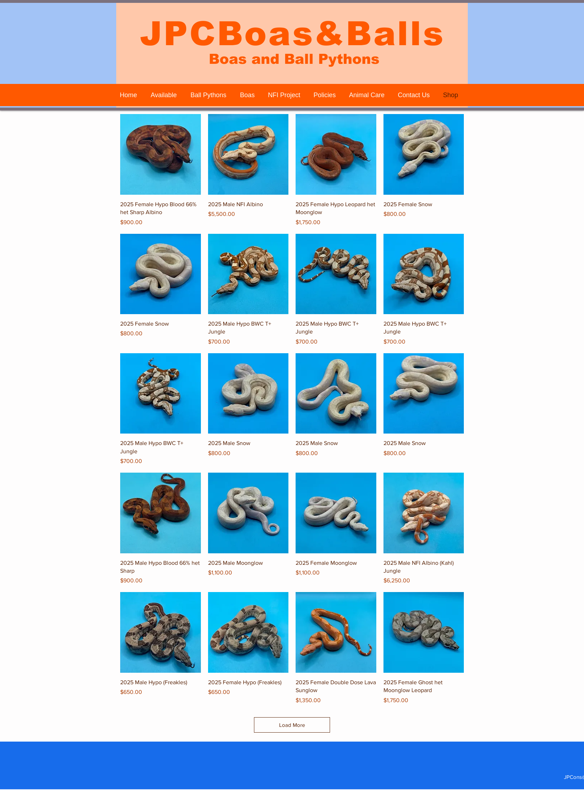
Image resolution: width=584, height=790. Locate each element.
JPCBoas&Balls (292, 33)
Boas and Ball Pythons (294, 59)
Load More (292, 725)
